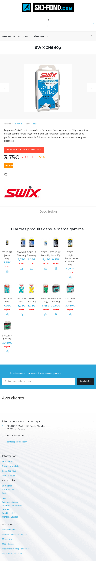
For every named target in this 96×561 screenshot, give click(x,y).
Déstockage (39, 36)
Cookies (5, 509)
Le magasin (7, 485)
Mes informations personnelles (16, 548)
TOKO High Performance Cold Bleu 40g (71, 258)
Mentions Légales (10, 516)
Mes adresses (8, 544)
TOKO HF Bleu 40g (46, 254)
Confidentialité (8, 513)
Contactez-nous (9, 471)
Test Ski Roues (8, 475)
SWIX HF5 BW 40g (56, 300)
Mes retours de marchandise (15, 534)
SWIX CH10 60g (31, 300)
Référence (9, 124)
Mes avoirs (7, 539)
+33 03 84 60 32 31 (15, 435)
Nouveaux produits (10, 466)
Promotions (7, 461)
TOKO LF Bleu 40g (31, 254)
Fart (28, 36)
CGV (4, 498)
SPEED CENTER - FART (12, 36)
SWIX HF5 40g (70, 300)
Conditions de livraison (12, 505)
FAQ (4, 493)
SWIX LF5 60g (7, 300)
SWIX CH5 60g (21, 300)
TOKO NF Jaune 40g (7, 255)
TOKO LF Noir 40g (55, 254)
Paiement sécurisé (10, 502)
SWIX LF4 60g (45, 300)
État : (28, 124)
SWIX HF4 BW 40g (7, 337)
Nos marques (8, 489)
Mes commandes (10, 529)
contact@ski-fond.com (17, 441)
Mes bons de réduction (12, 553)
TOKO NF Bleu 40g (21, 254)
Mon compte (8, 524)
